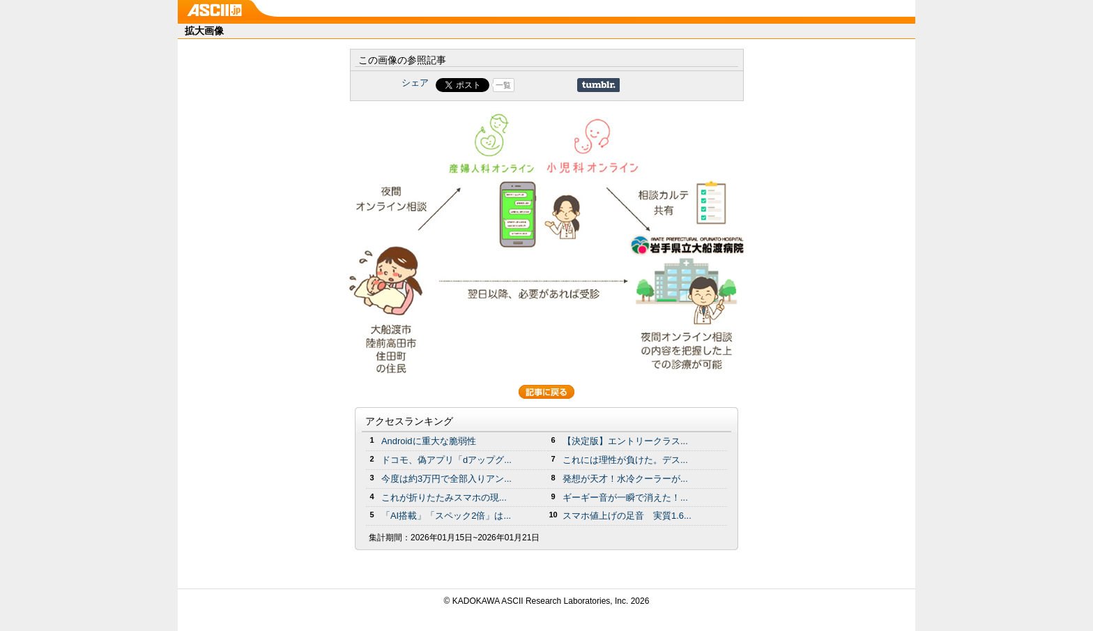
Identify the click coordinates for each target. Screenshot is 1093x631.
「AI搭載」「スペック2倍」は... (446, 515)
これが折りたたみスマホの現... (444, 497)
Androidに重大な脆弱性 (428, 441)
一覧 (503, 85)
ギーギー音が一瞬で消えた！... (625, 497)
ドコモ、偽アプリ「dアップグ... (446, 460)
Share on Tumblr (598, 85)
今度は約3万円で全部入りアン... (446, 478)
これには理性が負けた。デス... (625, 460)
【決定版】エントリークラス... (625, 441)
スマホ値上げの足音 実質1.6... (627, 515)
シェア (415, 82)
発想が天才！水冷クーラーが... (625, 478)
